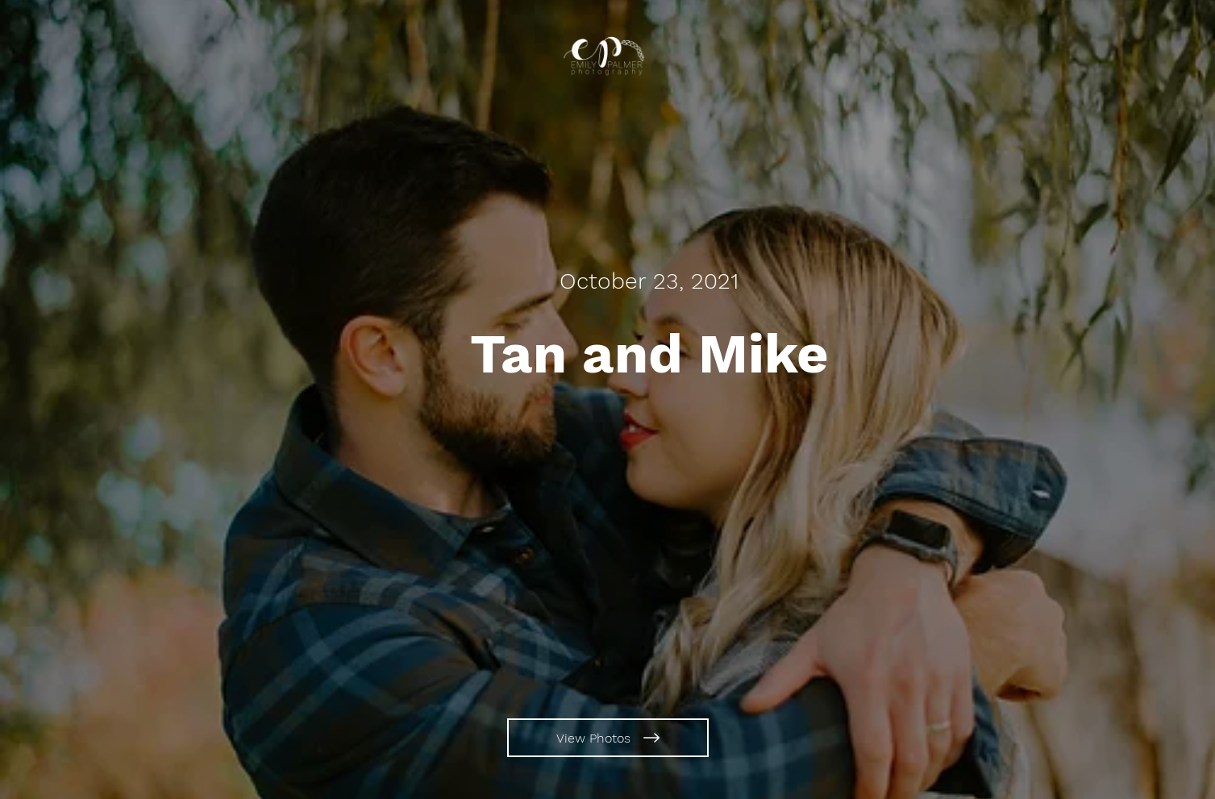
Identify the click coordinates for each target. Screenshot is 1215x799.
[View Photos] (608, 737)
